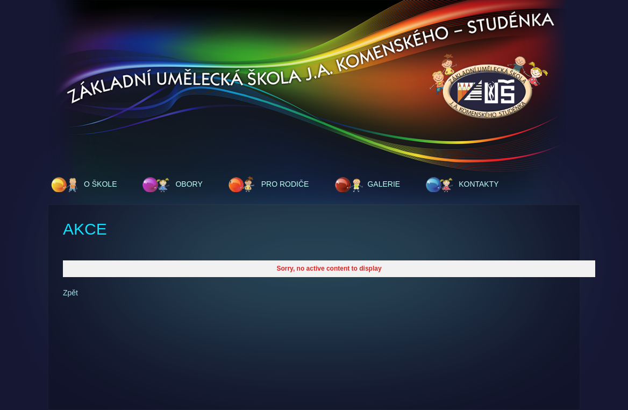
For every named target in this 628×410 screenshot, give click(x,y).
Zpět (70, 292)
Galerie (383, 184)
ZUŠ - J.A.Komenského (489, 87)
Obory (188, 184)
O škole (100, 184)
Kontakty (478, 184)
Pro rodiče (285, 184)
